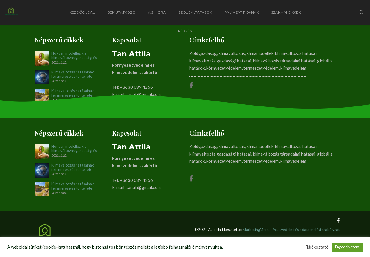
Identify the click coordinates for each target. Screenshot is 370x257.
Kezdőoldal (82, 12)
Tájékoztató (317, 247)
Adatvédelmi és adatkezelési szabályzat (306, 229)
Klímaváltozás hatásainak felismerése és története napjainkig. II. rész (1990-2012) (72, 74)
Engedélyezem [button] (347, 247)
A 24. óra (157, 12)
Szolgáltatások (195, 12)
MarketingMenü (256, 229)
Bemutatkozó (121, 12)
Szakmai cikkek (286, 12)
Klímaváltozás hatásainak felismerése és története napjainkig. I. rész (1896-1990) (77, 93)
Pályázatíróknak (241, 12)
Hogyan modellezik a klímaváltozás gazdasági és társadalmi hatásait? (74, 55)
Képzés (185, 31)
